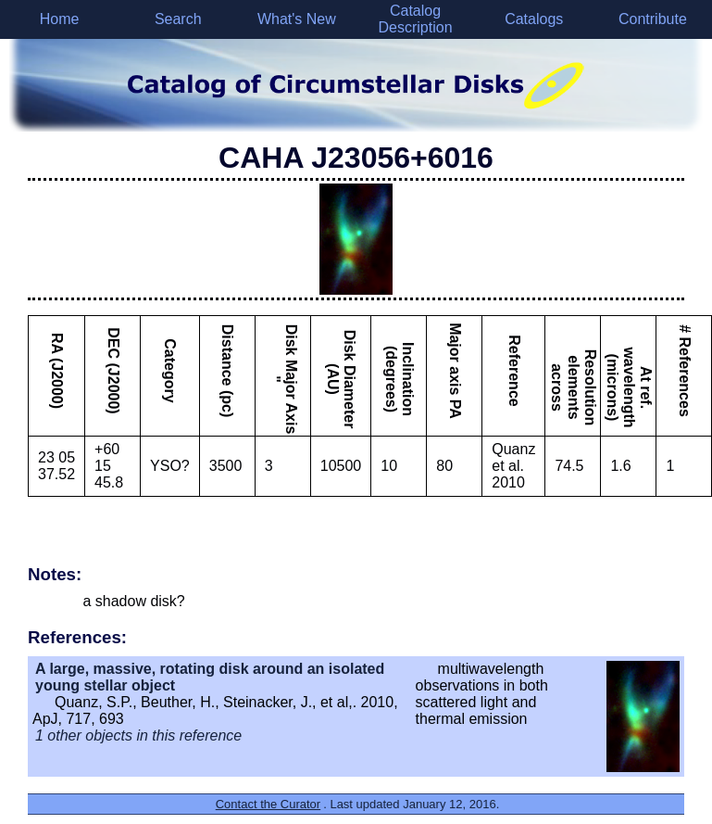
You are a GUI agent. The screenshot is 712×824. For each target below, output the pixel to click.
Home (60, 19)
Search (178, 19)
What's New (296, 19)
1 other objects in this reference (138, 735)
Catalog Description (416, 19)
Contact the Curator (268, 804)
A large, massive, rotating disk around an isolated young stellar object (209, 677)
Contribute (652, 19)
